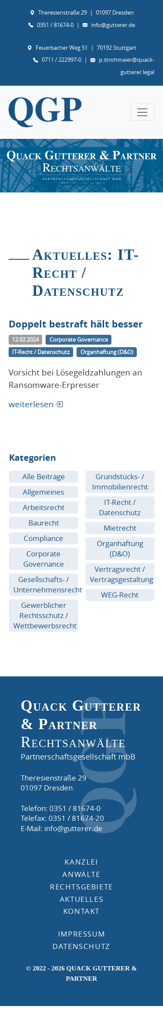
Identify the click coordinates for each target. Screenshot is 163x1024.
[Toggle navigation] (142, 112)
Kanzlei (81, 862)
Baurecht (43, 523)
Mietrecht (120, 528)
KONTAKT (81, 911)
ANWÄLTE (81, 874)
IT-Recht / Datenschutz (120, 507)
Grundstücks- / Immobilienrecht (120, 481)
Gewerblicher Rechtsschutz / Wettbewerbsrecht (45, 615)
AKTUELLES (81, 899)
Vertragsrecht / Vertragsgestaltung (121, 574)
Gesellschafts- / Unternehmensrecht (47, 584)
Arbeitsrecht (44, 507)
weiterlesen (31, 404)
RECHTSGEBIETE (81, 887)
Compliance (43, 538)
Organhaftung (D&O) (120, 548)
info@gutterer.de (113, 25)
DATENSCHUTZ (81, 946)
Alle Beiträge (43, 476)
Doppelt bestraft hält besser (76, 323)
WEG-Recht (119, 595)
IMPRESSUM (81, 934)
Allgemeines (43, 492)
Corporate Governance (43, 559)
